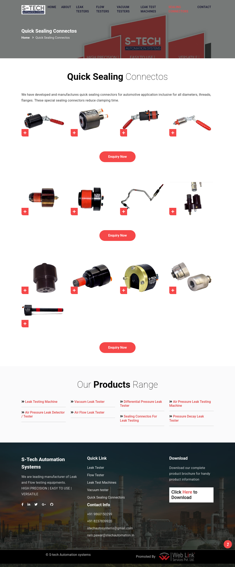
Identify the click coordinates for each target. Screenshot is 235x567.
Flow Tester (95, 475)
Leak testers (82, 9)
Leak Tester (95, 468)
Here (187, 492)
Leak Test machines (148, 9)
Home (52, 7)
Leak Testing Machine (41, 402)
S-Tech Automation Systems (43, 463)
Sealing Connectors (178, 9)
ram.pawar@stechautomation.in (110, 535)
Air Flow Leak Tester (89, 412)
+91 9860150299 (99, 514)
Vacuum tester (98, 490)
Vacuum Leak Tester (89, 402)
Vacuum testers (123, 9)
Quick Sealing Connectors (106, 497)
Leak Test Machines (101, 482)
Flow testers (102, 9)
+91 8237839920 (99, 521)
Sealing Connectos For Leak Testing (138, 418)
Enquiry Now (117, 157)
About (66, 7)
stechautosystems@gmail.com (110, 528)
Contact (204, 7)
